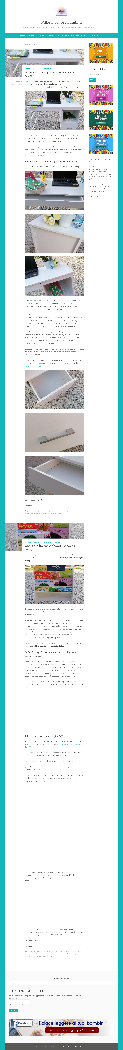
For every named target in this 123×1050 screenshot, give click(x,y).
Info (51, 35)
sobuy (40, 513)
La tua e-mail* (13, 998)
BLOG (42, 35)
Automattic (82, 1046)
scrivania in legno (35, 511)
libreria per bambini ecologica (42, 954)
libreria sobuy (56, 954)
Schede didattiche (27, 35)
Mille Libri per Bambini (61, 22)
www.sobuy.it (66, 662)
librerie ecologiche (66, 954)
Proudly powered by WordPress (49, 1046)
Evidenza (28, 542)
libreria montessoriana (47, 951)
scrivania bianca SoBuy (45, 155)
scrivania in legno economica (49, 511)
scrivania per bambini (31, 513)
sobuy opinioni (47, 513)
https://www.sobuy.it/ (33, 366)
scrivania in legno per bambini (68, 511)
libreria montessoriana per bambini (65, 951)
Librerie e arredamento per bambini (39, 69)
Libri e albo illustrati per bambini (72, 35)
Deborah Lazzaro (16, 84)
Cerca (93, 80)
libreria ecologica (35, 951)
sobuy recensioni (58, 513)
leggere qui (34, 150)
